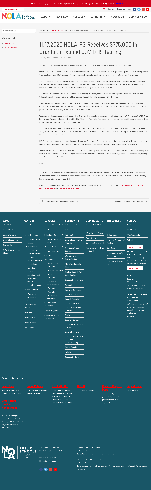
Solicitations (73, 294)
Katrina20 (69, 235)
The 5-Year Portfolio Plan (73, 265)
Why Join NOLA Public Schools (94, 226)
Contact (132, 220)
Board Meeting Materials (74, 309)
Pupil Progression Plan (35, 259)
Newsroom (9, 43)
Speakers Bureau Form (74, 326)
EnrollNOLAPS (60, 386)
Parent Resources (31, 235)
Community (72, 220)
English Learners (34, 285)
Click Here (120, 3)
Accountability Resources (53, 265)
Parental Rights (33, 239)
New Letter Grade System (72, 249)
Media (67, 315)
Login (129, 9)
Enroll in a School (30, 230)
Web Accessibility (134, 235)
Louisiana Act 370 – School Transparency (75, 339)
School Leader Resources (50, 257)
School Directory (30, 225)
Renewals (69, 285)
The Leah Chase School (53, 225)
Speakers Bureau (72, 320)
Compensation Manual (95, 243)
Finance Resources (55, 270)
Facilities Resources (51, 275)
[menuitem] (46, 17)
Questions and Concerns (32, 269)
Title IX (68, 352)
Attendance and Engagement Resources (33, 278)
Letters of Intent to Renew (34, 251)
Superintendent (9, 235)
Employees (114, 220)
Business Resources (73, 290)
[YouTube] (147, 9)
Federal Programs (51, 311)
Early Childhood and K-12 (53, 241)
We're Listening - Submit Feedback (72, 257)
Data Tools (69, 230)
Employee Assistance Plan (115, 262)
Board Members (9, 230)
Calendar (111, 9)
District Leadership (10, 240)
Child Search (28, 313)
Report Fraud (134, 386)
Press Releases (11, 47)
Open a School (50, 247)
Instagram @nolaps (47, 188)
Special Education (34, 264)
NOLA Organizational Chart (11, 251)
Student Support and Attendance (54, 282)
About (7, 220)
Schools (49, 220)
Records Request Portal (112, 387)
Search (104, 9)
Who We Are (8, 225)
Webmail (110, 230)
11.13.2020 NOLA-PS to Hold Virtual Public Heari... (130, 201)
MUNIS (81, 386)
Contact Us (121, 9)
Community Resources (74, 280)
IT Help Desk (112, 235)
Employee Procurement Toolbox (116, 241)
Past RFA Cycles (54, 251)
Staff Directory (133, 230)
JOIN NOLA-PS (94, 220)
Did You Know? (71, 225)
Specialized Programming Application (52, 295)
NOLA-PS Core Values (94, 233)
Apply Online (91, 238)
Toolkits (51, 288)
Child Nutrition (29, 318)
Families (29, 220)
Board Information (72, 299)
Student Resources (31, 290)
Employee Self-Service (115, 225)
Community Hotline (72, 357)
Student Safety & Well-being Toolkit (74, 273)
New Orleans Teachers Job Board (95, 249)
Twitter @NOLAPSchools (69, 188)
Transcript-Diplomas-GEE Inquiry (31, 297)
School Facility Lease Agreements (52, 317)
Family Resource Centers (30, 306)
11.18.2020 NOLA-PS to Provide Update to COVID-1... (60, 201)
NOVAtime (111, 248)
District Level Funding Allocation (73, 241)
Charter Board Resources (50, 304)
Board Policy (74, 303)
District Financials (72, 332)
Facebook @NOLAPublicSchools (130, 185)
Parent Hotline (29, 328)
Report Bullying (30, 323)
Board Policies (35, 386)
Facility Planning (71, 347)
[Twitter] (139, 9)
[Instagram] (143, 9)
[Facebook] (134, 9)
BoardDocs (8, 386)
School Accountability (31, 245)
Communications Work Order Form (115, 254)
